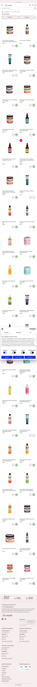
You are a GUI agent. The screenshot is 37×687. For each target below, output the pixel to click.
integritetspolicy (22, 625)
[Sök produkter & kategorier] (18, 8)
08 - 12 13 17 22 (8, 658)
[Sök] (34, 8)
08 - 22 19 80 (26, 641)
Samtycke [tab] (6, 332)
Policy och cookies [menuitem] (6, 676)
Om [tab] (30, 332)
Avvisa (7, 357)
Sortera (27, 17)
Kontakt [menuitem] (3, 670)
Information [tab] (18, 332)
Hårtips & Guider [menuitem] (5, 681)
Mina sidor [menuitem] (4, 672)
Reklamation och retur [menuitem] (6, 679)
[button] (1, 5)
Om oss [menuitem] (3, 674)
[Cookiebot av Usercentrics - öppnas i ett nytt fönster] (30, 329)
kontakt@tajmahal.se (8, 607)
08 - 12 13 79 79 (8, 641)
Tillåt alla (30, 357)
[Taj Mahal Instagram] (5, 619)
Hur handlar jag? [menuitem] (5, 666)
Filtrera (10, 17)
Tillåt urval (18, 357)
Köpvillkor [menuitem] (4, 668)
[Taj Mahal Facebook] (2, 619)
